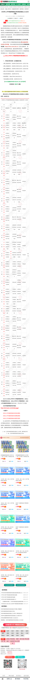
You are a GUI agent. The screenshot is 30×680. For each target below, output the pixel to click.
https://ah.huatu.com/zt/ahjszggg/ (10, 408)
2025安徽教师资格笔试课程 (12, 22)
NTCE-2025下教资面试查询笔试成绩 (9, 595)
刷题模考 (11, 18)
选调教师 (24, 4)
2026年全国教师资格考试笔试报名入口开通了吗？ (11, 615)
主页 (2, 678)
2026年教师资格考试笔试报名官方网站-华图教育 (11, 609)
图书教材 (20, 22)
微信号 (16, 18)
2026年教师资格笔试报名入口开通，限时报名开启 (17, 431)
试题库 (25, 6)
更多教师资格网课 (21, 585)
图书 (23, 6)
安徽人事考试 (8, 9)
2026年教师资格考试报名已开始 (17, 433)
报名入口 (23, 20)
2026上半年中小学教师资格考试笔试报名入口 (16, 55)
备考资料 (6, 6)
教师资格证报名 (12, 30)
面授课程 (15, 6)
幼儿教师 (18, 4)
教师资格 (13, 4)
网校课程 (19, 6)
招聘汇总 (9, 678)
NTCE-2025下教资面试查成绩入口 (8, 599)
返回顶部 (26, 675)
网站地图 (11, 675)
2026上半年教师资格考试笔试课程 (11, 413)
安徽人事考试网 (5, 1)
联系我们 (18, 675)
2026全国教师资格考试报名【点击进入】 (10, 617)
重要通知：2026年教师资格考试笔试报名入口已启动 (12, 620)
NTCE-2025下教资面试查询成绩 (8, 597)
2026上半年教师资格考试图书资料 (11, 418)
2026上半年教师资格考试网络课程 (11, 415)
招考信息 (2, 6)
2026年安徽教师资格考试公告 (14, 20)
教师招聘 (8, 4)
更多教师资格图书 (24, 437)
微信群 (21, 18)
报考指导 (27, 9)
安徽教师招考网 (15, 9)
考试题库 (11, 6)
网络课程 (24, 22)
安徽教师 (2, 4)
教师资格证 (13, 1)
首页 (3, 675)
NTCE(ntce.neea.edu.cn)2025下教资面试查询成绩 (12, 603)
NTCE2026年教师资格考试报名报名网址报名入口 (11, 592)
